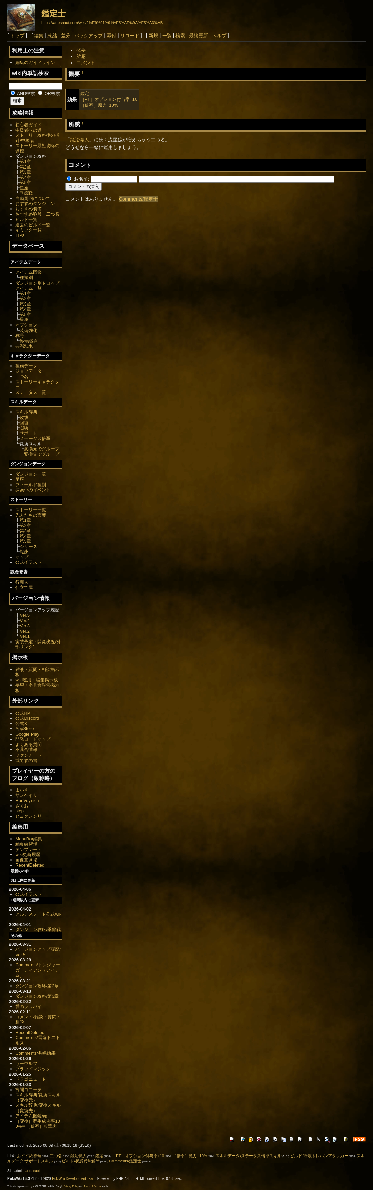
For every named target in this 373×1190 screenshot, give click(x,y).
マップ (21, 557)
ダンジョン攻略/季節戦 (38, 929)
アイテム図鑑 (28, 272)
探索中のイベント (32, 489)
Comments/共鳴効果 (35, 1053)
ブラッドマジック (32, 1068)
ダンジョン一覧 (30, 474)
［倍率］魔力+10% (99, 105)
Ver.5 (25, 615)
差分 (65, 35)
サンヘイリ (26, 795)
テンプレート (28, 849)
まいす (21, 789)
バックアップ (88, 35)
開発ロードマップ (32, 739)
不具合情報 (26, 749)
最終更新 (198, 35)
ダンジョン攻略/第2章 (37, 985)
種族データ (26, 365)
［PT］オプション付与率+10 (109, 99)
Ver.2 (25, 631)
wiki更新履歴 (27, 854)
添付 (111, 35)
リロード (129, 35)
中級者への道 (28, 130)
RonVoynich (27, 800)
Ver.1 (25, 636)
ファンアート (28, 755)
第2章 (25, 167)
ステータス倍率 (35, 438)
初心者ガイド (28, 124)
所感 (81, 56)
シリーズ (28, 546)
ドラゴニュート (30, 1079)
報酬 (24, 551)
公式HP (22, 713)
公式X (21, 723)
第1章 (25, 161)
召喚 (24, 427)
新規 (153, 35)
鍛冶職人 (79, 139)
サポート (28, 433)
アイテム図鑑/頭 (31, 1115)
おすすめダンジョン (35, 203)
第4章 (25, 177)
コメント (85, 62)
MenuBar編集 (28, 838)
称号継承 (28, 340)
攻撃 (24, 417)
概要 (81, 50)
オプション (26, 325)
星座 (24, 187)
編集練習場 (26, 844)
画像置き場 (26, 859)
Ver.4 (25, 620)
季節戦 (26, 193)
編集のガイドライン (35, 62)
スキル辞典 (26, 411)
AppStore (24, 728)
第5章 (25, 182)
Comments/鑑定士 (138, 199)
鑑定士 (53, 13)
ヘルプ (219, 35)
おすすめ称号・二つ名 (37, 214)
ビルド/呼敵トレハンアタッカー (319, 1156)
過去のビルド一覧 (32, 224)
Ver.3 (25, 625)
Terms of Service (93, 1186)
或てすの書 (26, 760)
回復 (24, 422)
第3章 (25, 172)
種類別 (26, 277)
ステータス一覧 (30, 392)
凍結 (52, 35)
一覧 (167, 35)
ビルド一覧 (26, 219)
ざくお (21, 805)
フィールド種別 (30, 484)
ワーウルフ (26, 1063)
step (19, 810)
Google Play (27, 734)
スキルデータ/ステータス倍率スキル (248, 1156)
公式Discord (27, 718)
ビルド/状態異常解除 (80, 1161)
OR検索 (49, 93)
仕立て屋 (24, 587)
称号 (19, 335)
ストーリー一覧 (30, 509)
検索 (180, 35)
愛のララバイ (28, 1006)
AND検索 (23, 93)
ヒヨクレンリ (28, 816)
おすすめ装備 (28, 208)
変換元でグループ (41, 448)
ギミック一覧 (28, 229)
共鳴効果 (24, 346)
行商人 (21, 582)
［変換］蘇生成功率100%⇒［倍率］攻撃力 (37, 1124)
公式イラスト (28, 562)
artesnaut (32, 1171)
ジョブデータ (28, 371)
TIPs (19, 235)
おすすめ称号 (29, 1156)
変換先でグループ (41, 454)
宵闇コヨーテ (28, 1089)
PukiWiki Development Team (73, 1179)
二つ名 (21, 376)
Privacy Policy (71, 1186)
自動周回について (32, 198)
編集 (38, 35)
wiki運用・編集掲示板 (36, 679)
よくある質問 (28, 744)
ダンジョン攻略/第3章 (37, 996)
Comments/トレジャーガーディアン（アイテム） (37, 970)
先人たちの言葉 (30, 515)
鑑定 (84, 93)
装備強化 (28, 330)
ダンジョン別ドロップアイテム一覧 (37, 285)
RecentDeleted (29, 865)
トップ (17, 35)
